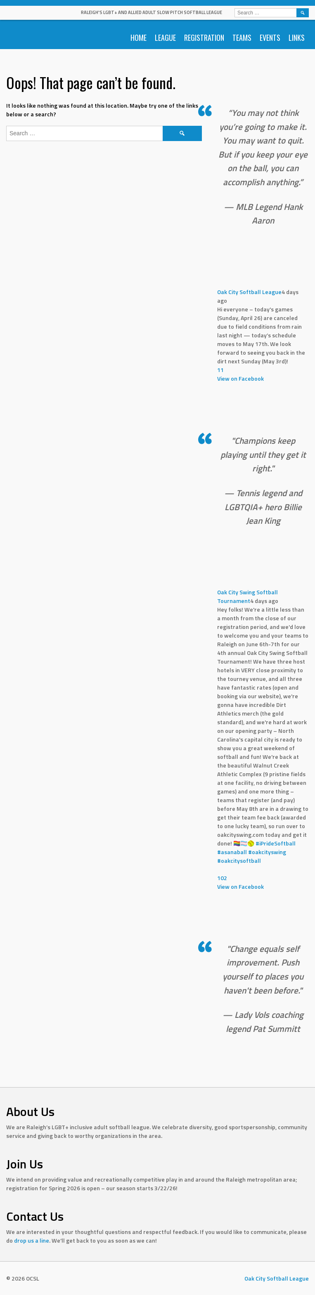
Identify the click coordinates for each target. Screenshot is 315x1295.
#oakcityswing (267, 852)
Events (270, 37)
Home (138, 37)
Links (297, 37)
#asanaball (232, 852)
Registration (204, 37)
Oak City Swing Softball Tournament (247, 596)
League (165, 37)
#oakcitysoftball (239, 860)
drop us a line (31, 1240)
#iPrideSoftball (276, 843)
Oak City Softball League (249, 291)
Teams (241, 37)
